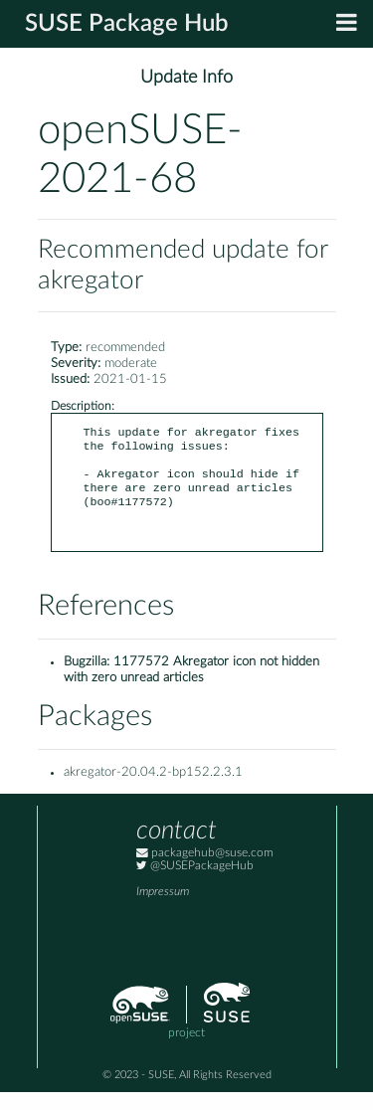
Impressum (162, 909)
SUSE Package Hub (127, 24)
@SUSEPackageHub (195, 883)
